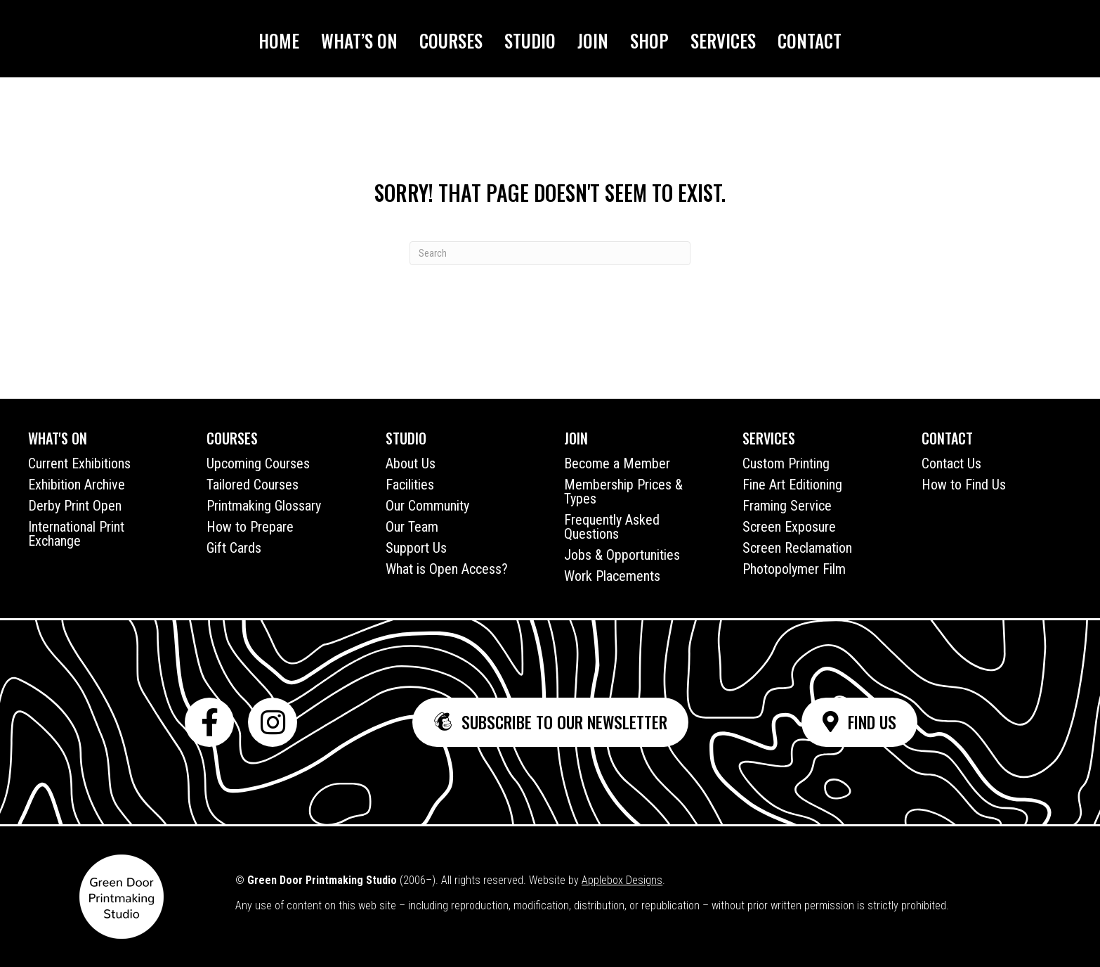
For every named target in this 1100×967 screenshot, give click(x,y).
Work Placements (612, 576)
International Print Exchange (76, 533)
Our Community (427, 505)
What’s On (359, 40)
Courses (451, 40)
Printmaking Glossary (264, 505)
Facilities (410, 484)
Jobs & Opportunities (622, 554)
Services (723, 40)
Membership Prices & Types (623, 491)
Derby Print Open (75, 505)
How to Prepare (250, 526)
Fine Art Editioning (792, 484)
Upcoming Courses (258, 463)
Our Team (412, 526)
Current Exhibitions (79, 463)
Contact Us (951, 463)
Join (592, 40)
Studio (530, 40)
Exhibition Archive (76, 484)
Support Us (416, 547)
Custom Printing (786, 463)
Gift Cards (234, 547)
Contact (810, 40)
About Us (411, 463)
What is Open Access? (447, 569)
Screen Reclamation (797, 547)
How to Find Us (964, 484)
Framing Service (787, 505)
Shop (649, 40)
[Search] (550, 253)
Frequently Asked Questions (612, 526)
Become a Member (617, 463)
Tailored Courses (253, 484)
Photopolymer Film (794, 569)
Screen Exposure (789, 526)
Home (278, 40)
